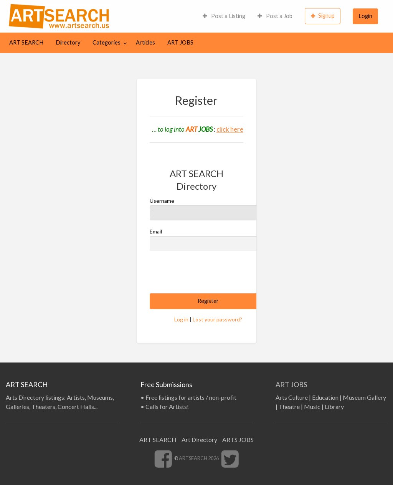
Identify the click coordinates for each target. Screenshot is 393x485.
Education (325, 397)
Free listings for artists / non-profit (190, 397)
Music (312, 406)
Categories (106, 42)
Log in (181, 319)
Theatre (289, 406)
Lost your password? (217, 319)
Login (365, 16)
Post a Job (275, 16)
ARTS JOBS (238, 439)
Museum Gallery (364, 397)
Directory (68, 42)
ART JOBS (180, 42)
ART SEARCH (26, 42)
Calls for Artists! (167, 406)
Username (208, 208)
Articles (145, 42)
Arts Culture (292, 397)
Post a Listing (224, 16)
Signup (323, 15)
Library (334, 406)
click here (229, 129)
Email (208, 239)
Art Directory (199, 439)
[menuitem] (223, 16)
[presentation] (208, 272)
